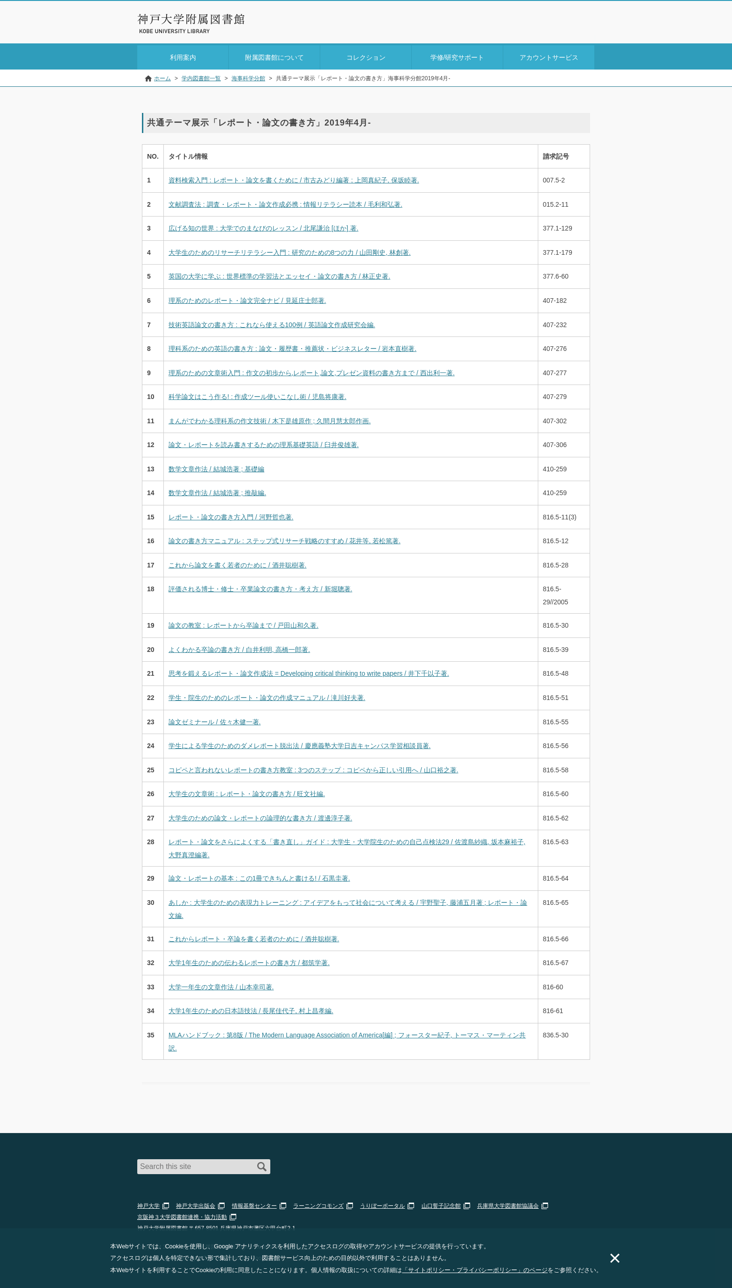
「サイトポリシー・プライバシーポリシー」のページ (475, 1270)
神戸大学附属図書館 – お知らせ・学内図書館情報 (191, 19)
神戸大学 (148, 1204)
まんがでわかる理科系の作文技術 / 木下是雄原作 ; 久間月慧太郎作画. (270, 419)
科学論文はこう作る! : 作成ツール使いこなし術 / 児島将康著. (257, 395)
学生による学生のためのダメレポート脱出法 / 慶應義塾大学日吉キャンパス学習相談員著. (300, 744)
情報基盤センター (254, 1204)
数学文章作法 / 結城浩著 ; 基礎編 (216, 467)
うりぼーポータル (382, 1204)
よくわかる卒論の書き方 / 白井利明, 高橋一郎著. (239, 647)
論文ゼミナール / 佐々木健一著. (215, 720)
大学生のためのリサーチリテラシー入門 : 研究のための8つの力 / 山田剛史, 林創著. (290, 250)
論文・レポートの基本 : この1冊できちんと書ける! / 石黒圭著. (259, 876)
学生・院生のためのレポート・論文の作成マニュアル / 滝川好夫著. (267, 696)
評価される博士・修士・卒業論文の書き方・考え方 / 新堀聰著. (260, 587)
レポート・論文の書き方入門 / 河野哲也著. (231, 515)
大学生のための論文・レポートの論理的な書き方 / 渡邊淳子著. (260, 816)
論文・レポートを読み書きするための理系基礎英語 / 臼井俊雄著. (264, 443)
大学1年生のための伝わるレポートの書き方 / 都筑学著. (249, 961)
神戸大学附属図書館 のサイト (179, 31)
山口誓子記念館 (441, 1204)
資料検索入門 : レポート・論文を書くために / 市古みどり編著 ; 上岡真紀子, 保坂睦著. (294, 178)
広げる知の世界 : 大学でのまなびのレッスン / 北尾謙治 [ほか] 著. (264, 227)
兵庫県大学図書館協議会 (508, 1204)
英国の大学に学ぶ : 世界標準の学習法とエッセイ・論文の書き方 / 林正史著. (279, 275)
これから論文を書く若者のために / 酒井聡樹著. (238, 563)
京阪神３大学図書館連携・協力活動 (182, 1215)
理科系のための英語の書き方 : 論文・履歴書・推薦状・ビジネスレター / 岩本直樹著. (292, 346)
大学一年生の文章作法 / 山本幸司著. (221, 985)
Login (576, 24)
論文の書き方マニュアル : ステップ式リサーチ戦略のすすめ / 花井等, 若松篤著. (285, 539)
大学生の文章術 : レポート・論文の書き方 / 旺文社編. (247, 792)
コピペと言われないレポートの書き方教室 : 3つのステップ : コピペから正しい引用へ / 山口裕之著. (313, 768)
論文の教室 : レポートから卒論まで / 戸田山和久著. (243, 624)
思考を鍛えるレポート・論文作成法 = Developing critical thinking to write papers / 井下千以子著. (309, 672)
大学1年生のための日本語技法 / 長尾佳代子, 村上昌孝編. (251, 1009)
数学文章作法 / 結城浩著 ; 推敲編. (217, 491)
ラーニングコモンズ (318, 1204)
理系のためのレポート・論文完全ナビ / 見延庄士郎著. (247, 298)
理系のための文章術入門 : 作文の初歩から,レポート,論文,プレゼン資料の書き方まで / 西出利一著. (312, 371)
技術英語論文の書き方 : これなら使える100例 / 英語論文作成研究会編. (272, 323)
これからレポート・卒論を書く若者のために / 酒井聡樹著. (254, 937)
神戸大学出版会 (195, 1204)
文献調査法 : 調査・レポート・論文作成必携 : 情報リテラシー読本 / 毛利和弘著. (285, 202)
